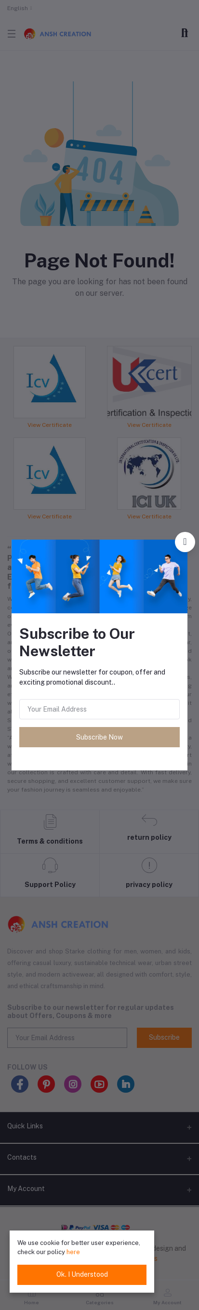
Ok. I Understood (82, 1274)
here (73, 1252)
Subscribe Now (99, 737)
